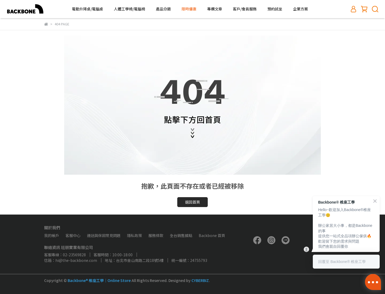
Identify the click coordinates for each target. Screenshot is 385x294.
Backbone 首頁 (212, 235)
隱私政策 (134, 235)
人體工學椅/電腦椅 (129, 9)
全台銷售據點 (181, 235)
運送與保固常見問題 (104, 235)
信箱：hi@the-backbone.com (70, 260)
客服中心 (73, 235)
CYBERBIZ (200, 280)
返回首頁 (192, 202)
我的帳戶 (51, 235)
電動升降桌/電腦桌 (87, 9)
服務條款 (155, 235)
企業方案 (300, 9)
